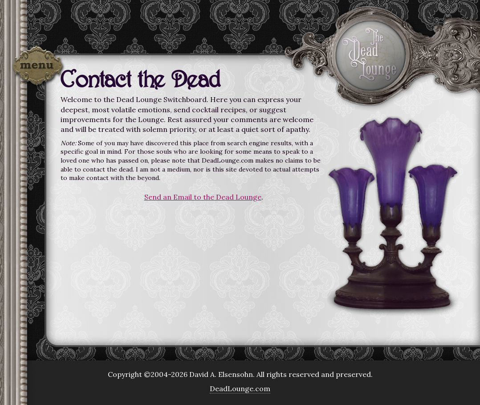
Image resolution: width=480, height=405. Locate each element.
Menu (37, 67)
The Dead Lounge (370, 55)
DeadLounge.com (240, 388)
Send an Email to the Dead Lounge (202, 196)
